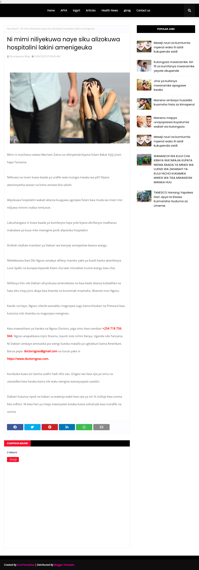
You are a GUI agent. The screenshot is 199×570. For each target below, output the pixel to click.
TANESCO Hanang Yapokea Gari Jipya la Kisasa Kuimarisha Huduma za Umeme (173, 199)
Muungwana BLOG (22, 10)
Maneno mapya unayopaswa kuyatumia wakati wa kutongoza (171, 122)
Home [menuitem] (51, 10)
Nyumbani (12, 28)
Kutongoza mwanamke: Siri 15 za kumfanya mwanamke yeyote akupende (174, 66)
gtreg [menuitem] (127, 10)
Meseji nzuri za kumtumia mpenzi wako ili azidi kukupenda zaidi (172, 47)
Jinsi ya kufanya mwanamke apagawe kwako (170, 85)
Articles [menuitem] (91, 10)
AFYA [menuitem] (64, 10)
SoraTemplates (25, 565)
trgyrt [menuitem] (76, 10)
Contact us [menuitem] (143, 10)
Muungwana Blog (20, 56)
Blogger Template (64, 565)
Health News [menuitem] (109, 10)
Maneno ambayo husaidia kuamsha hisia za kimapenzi (174, 102)
